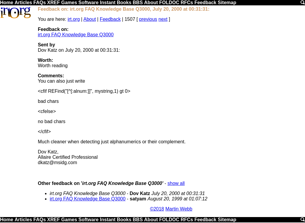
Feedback (205, 2)
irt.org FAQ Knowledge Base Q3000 (75, 34)
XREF (53, 2)
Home (6, 2)
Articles (23, 2)
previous (148, 19)
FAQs (39, 2)
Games (69, 2)
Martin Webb (178, 208)
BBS (138, 2)
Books (124, 2)
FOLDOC (169, 2)
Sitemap (227, 2)
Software (88, 2)
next (162, 19)
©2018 (157, 208)
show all (176, 183)
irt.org (74, 19)
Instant (107, 2)
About (151, 2)
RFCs (186, 2)
